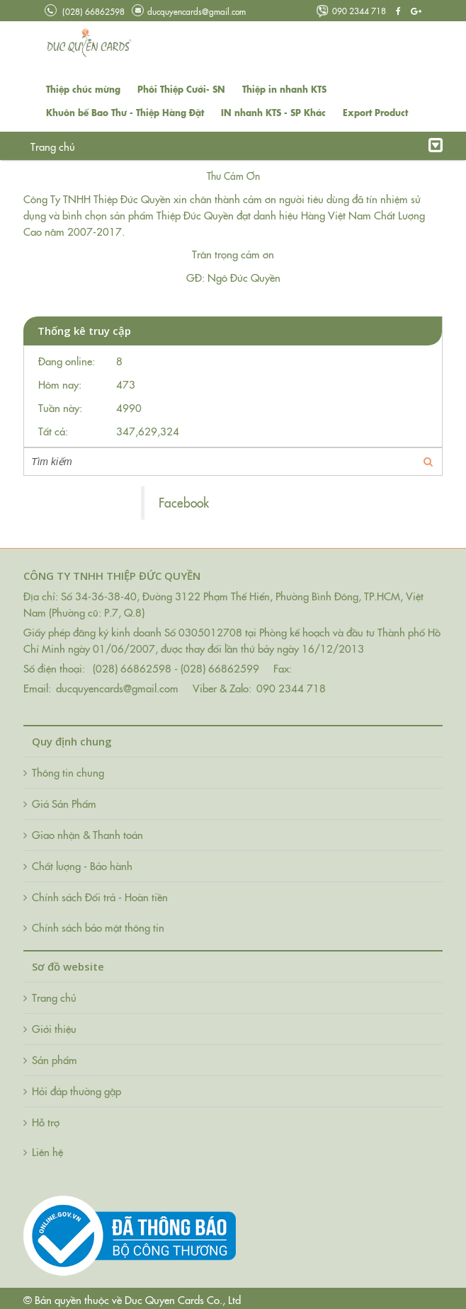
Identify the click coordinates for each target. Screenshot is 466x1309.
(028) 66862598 (85, 11)
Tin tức (170, 146)
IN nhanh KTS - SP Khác (273, 112)
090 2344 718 (351, 10)
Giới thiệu (114, 146)
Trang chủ (52, 146)
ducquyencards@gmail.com (189, 11)
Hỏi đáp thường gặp (245, 146)
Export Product (375, 112)
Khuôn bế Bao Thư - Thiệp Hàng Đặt (125, 112)
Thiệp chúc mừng (83, 89)
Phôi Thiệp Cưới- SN (181, 89)
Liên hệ (322, 146)
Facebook (184, 502)
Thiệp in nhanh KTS (284, 89)
